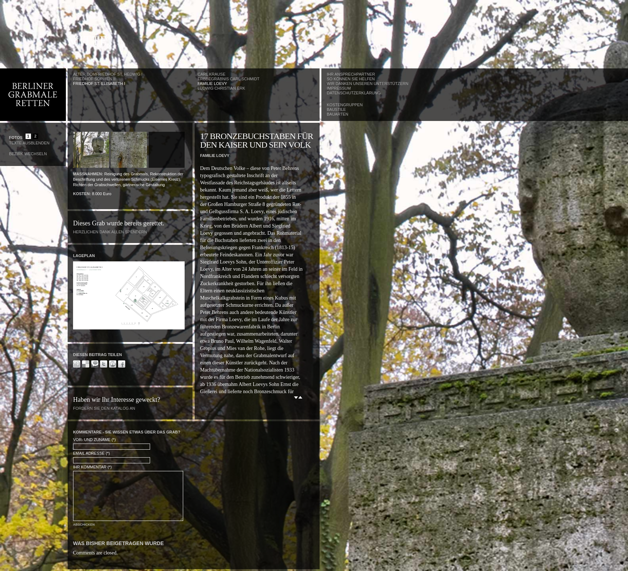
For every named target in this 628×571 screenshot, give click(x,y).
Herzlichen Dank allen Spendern (110, 232)
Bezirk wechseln (28, 154)
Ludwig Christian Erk (221, 88)
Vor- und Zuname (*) (94, 439)
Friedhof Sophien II (94, 79)
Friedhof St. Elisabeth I (99, 83)
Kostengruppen (345, 105)
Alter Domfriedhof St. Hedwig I (108, 74)
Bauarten (337, 114)
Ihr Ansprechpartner (351, 74)
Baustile (336, 109)
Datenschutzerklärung (354, 93)
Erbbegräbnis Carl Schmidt (228, 79)
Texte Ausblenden (29, 143)
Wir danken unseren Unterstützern (367, 83)
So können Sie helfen (351, 79)
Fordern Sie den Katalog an (104, 408)
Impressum (339, 88)
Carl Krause (211, 74)
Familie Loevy (212, 83)
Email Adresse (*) (91, 453)
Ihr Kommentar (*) (92, 467)
